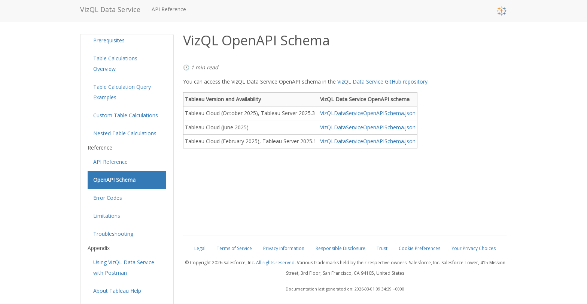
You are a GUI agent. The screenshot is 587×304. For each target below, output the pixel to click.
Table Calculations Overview (115, 63)
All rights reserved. (276, 262)
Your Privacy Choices (473, 248)
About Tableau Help (117, 290)
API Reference (169, 9)
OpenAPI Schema (114, 179)
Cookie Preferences (419, 248)
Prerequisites (109, 40)
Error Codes (107, 197)
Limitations (106, 215)
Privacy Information (283, 248)
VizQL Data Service (110, 9)
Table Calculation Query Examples (122, 92)
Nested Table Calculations (124, 133)
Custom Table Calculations (125, 115)
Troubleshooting (113, 233)
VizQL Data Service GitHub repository (382, 81)
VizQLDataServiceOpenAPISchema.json (368, 113)
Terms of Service (234, 248)
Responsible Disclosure (340, 248)
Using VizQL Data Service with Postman (123, 267)
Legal (200, 248)
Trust (382, 248)
